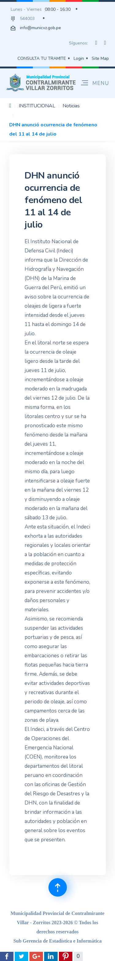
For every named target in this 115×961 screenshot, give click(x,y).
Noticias (71, 105)
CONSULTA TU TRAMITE (41, 58)
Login (79, 58)
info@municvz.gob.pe (40, 28)
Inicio (10, 105)
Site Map (100, 58)
